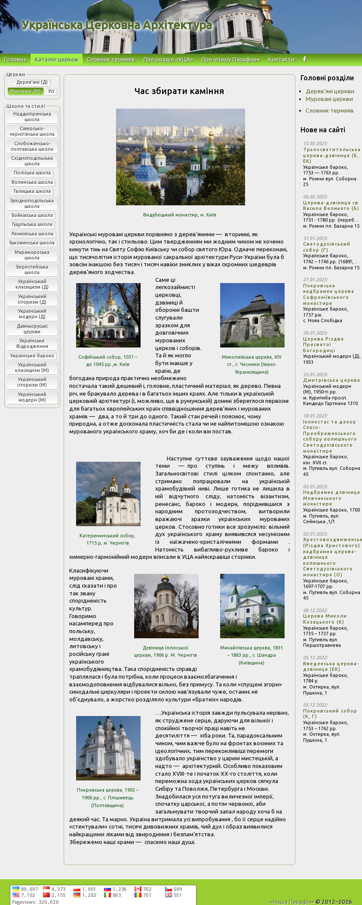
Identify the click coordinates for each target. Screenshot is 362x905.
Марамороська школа (32, 255)
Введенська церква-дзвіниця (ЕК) (331, 666)
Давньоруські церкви (32, 328)
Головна (15, 59)
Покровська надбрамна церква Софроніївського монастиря (328, 294)
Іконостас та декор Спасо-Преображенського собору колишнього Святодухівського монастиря (330, 436)
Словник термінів (111, 59)
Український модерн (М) (32, 397)
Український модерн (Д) (32, 313)
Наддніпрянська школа (32, 116)
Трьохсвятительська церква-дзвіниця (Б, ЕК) (332, 155)
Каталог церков (56, 59)
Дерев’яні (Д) (32, 82)
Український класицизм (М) (32, 367)
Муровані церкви (329, 98)
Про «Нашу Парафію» (231, 59)
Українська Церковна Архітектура (116, 24)
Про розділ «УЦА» (168, 59)
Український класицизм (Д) (32, 284)
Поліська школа (32, 172)
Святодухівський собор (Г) (326, 247)
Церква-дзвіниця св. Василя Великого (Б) (331, 205)
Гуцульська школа (32, 224)
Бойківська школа (32, 215)
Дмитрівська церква (331, 380)
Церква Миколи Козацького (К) (325, 619)
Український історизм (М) (32, 382)
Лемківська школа (32, 233)
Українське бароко (32, 355)
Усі (51, 91)
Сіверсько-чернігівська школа (32, 131)
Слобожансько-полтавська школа (32, 146)
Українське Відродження (32, 343)
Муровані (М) (25, 91)
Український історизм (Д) (32, 299)
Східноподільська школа (32, 160)
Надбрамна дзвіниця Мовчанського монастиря (331, 498)
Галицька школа (32, 191)
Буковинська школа (32, 242)
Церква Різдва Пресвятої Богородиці (323, 344)
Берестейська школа (32, 269)
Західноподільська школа (32, 203)
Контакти (281, 59)
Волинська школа (32, 182)
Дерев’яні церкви (330, 91)
